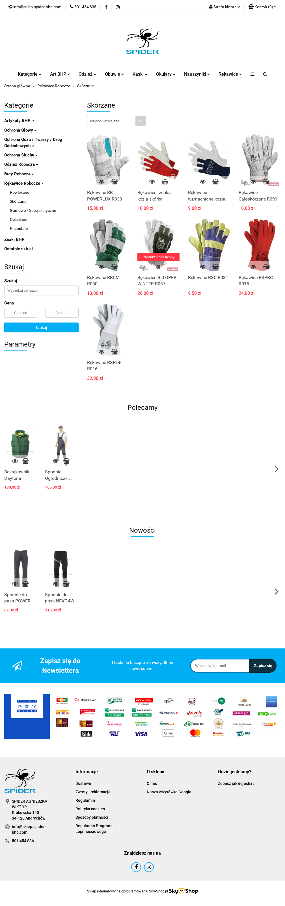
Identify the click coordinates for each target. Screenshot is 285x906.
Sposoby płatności (91, 817)
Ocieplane (18, 219)
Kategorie (30, 74)
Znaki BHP (14, 239)
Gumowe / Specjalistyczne (33, 210)
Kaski (140, 74)
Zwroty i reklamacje (93, 792)
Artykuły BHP (19, 120)
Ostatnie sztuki (18, 248)
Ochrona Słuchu (21, 155)
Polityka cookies (90, 809)
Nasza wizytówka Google (169, 792)
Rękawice (230, 74)
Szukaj (41, 327)
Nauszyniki (197, 74)
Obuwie (114, 74)
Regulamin (85, 800)
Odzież (87, 74)
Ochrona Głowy (20, 130)
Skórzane (18, 201)
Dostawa (83, 783)
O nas (152, 783)
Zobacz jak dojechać (236, 783)
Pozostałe (19, 228)
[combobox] (116, 121)
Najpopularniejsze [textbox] (104, 121)
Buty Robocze (19, 174)
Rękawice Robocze (24, 183)
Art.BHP (60, 74)
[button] (262, 7)
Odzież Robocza (21, 164)
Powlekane (19, 192)
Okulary (166, 74)
